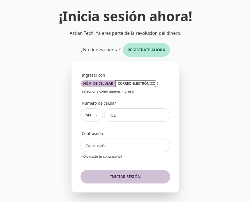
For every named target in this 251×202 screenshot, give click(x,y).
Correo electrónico (136, 83)
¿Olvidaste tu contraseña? (102, 156)
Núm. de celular (98, 83)
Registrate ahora (146, 49)
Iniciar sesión (125, 176)
